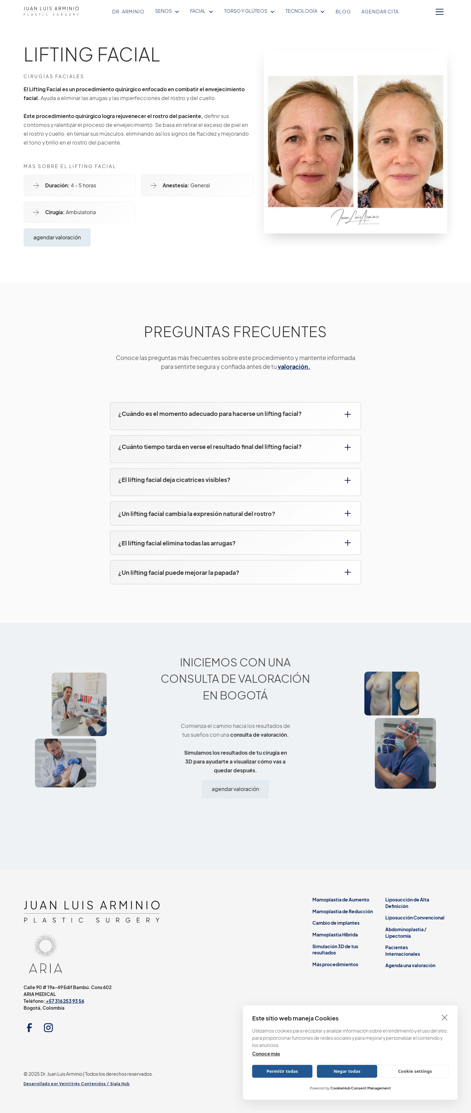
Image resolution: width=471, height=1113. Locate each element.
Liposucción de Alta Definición (407, 903)
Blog (343, 11)
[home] (51, 11)
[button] (167, 11)
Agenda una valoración (410, 965)
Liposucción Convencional (415, 917)
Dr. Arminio (128, 11)
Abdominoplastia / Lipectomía (406, 932)
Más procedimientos (335, 964)
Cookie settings (415, 1071)
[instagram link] (50, 1028)
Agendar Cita (380, 11)
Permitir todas (282, 1071)
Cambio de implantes (335, 923)
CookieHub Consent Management (360, 1088)
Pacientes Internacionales (402, 950)
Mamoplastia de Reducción (342, 911)
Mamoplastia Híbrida (335, 934)
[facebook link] (31, 1028)
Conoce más (266, 1053)
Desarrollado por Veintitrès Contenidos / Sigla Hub (77, 1083)
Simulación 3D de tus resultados (335, 949)
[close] (445, 1017)
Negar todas (347, 1071)
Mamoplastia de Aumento (340, 899)
